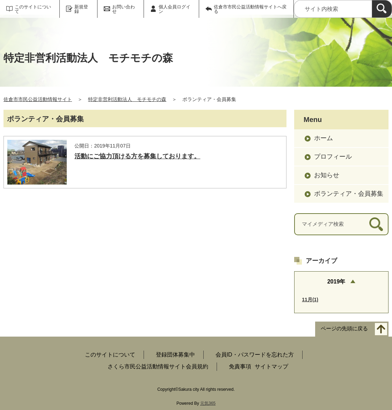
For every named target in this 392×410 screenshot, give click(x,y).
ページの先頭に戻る (344, 329)
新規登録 (81, 9)
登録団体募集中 (175, 355)
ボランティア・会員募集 (348, 193)
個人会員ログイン (174, 9)
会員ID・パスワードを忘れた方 (255, 355)
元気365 (208, 403)
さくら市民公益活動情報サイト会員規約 (158, 366)
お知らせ (326, 175)
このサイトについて (33, 9)
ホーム (323, 138)
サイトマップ (271, 366)
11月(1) (310, 299)
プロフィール (333, 156)
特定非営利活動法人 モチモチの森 (127, 99)
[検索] (382, 9)
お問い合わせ (123, 9)
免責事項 (240, 366)
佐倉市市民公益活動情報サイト (37, 99)
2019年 (336, 282)
